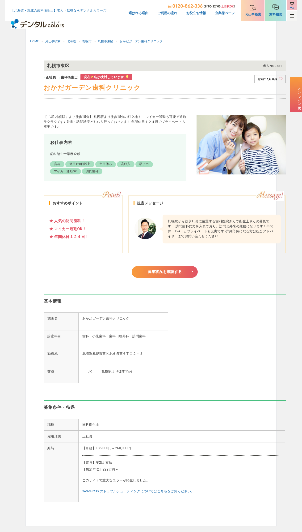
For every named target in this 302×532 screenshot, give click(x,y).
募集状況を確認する (165, 272)
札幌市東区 (105, 41)
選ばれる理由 (138, 13)
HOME (34, 41)
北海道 (71, 41)
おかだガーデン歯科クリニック (141, 41)
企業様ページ (225, 13)
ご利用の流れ (167, 13)
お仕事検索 (253, 15)
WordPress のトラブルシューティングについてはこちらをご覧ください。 (138, 492)
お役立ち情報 (196, 13)
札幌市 (87, 41)
